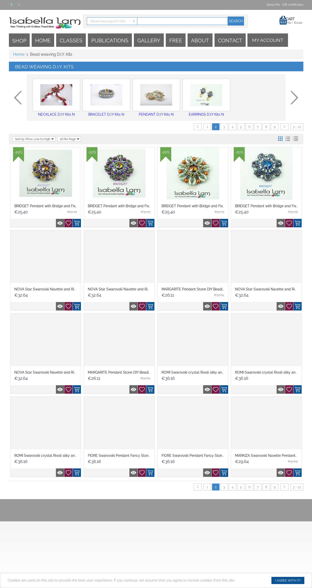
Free (175, 40)
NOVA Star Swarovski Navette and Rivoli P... (49, 289)
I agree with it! (288, 580)
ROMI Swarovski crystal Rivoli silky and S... (196, 372)
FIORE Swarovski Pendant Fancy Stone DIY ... (124, 456)
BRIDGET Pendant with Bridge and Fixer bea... (51, 206)
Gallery (148, 40)
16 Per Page (69, 139)
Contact (230, 40)
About (200, 40)
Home (43, 40)
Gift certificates (292, 4)
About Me (273, 4)
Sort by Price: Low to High (34, 139)
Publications (109, 40)
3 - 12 (297, 127)
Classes (71, 40)
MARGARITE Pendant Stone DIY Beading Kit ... (198, 289)
